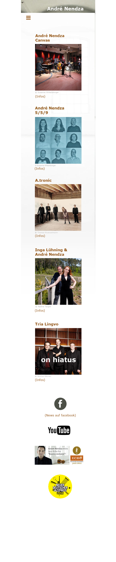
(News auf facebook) (60, 415)
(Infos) (40, 96)
